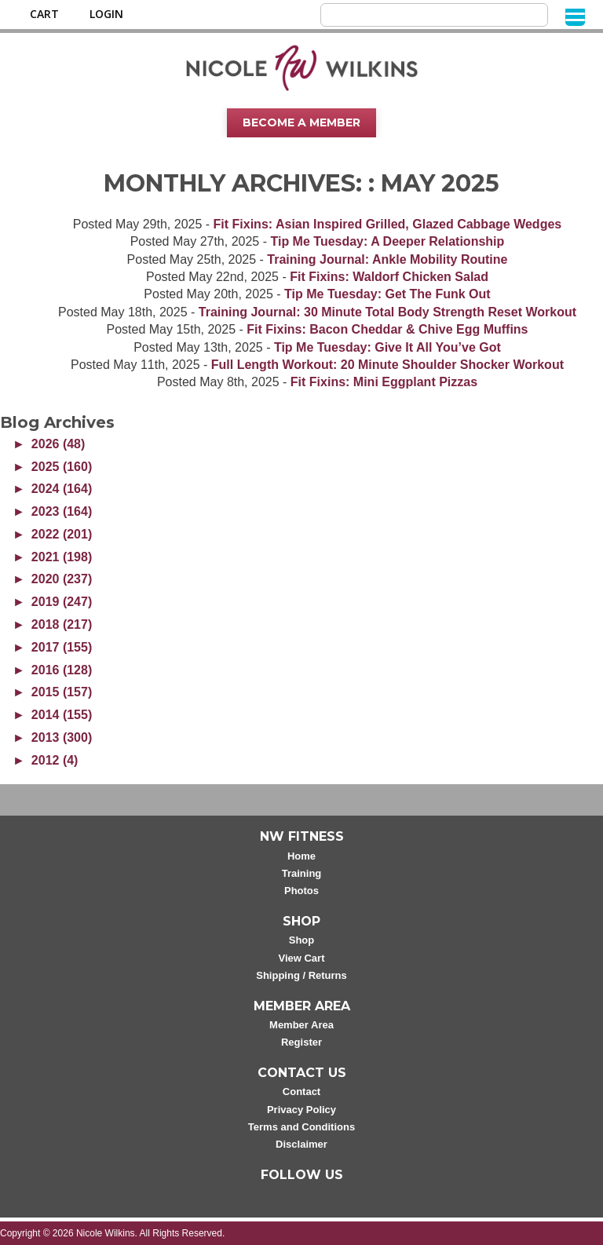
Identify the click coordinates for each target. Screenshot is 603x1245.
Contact (301, 1091)
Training (302, 873)
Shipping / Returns (301, 975)
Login (106, 14)
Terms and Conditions (301, 1127)
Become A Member (301, 122)
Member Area (301, 1025)
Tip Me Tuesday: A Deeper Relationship (387, 241)
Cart (44, 14)
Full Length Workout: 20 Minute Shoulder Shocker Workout (387, 364)
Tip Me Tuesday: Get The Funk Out (387, 294)
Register (301, 1042)
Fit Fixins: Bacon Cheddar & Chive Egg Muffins (387, 329)
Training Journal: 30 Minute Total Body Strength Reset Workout (387, 312)
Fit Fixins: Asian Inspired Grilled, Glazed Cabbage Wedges (388, 224)
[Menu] (575, 16)
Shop (302, 940)
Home (301, 856)
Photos (301, 890)
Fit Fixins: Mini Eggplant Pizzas (384, 382)
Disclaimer (301, 1144)
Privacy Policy (301, 1109)
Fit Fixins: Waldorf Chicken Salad (389, 276)
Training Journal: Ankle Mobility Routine (387, 259)
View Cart (301, 958)
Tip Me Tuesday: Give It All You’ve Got (387, 347)
